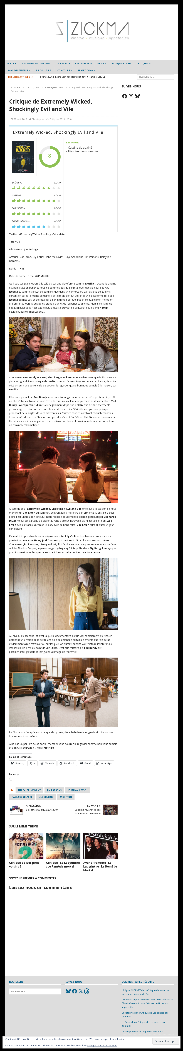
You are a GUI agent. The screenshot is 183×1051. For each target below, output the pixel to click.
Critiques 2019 (57, 119)
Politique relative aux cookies (102, 1045)
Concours (63, 70)
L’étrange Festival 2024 (36, 63)
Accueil (11, 63)
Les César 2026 (83, 63)
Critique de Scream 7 (151, 1031)
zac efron (66, 796)
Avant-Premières (18, 70)
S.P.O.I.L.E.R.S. (44, 70)
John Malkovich (77, 790)
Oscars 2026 (63, 63)
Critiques (142, 63)
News (100, 63)
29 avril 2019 (20, 119)
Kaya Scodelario (22, 796)
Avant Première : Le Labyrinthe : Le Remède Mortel (100, 866)
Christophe (38, 119)
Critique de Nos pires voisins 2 (24, 864)
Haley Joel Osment (29, 790)
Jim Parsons (54, 790)
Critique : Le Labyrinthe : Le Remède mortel (63, 864)
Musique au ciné (121, 63)
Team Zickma (85, 70)
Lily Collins (45, 796)
